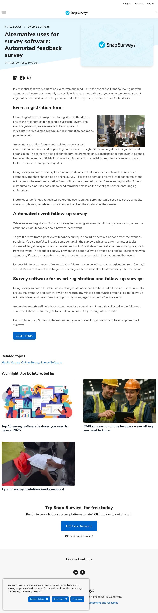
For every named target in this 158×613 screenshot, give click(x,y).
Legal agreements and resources (99, 603)
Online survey (30, 362)
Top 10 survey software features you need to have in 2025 (35, 428)
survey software (51, 362)
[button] (15, 78)
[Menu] (4, 13)
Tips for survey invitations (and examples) (33, 489)
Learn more (24, 335)
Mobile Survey (11, 362)
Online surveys (39, 27)
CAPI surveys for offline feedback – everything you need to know (118, 428)
